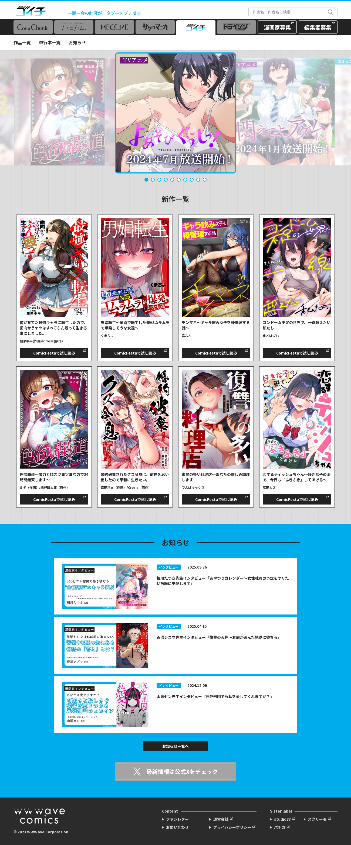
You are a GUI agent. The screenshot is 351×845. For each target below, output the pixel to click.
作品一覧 (22, 42)
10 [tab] (205, 180)
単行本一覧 (49, 42)
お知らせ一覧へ (175, 746)
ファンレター (177, 819)
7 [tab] (185, 180)
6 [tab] (179, 180)
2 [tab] (153, 180)
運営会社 (220, 819)
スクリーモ (317, 819)
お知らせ (77, 42)
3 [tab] (159, 180)
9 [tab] (198, 180)
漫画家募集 (277, 27)
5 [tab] (172, 180)
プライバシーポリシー (232, 827)
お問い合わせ (177, 827)
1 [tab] (146, 180)
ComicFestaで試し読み (54, 353)
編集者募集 (317, 27)
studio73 (282, 819)
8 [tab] (192, 180)
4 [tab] (166, 180)
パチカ (279, 827)
